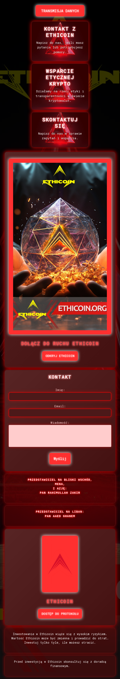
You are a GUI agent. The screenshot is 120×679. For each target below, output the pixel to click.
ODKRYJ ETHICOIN (60, 356)
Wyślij (60, 458)
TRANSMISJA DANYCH (60, 10)
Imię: (60, 390)
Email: (60, 406)
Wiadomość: (60, 422)
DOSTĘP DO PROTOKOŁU (60, 614)
